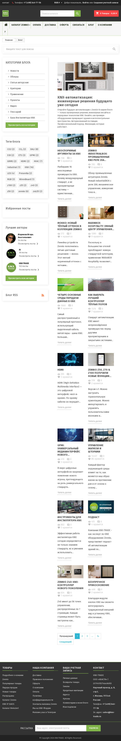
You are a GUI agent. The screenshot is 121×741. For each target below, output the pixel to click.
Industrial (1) (13, 167)
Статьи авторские (19, 82)
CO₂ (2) (22, 149)
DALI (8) (34, 149)
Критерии (15, 88)
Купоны (66, 698)
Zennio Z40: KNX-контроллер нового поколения (70, 585)
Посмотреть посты (28, 244)
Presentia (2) (25, 173)
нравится (65, 161)
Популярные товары (11, 683)
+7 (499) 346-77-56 (32, 3)
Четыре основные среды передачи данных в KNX (69, 298)
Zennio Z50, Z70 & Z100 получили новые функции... (99, 373)
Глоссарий (15, 112)
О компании (105, 25)
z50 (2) (10, 191)
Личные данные (70, 678)
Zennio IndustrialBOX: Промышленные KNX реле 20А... (98, 155)
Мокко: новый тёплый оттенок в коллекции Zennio (70, 226)
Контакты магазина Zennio (45, 704)
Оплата (37, 25)
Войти (86, 3)
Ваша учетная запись (72, 669)
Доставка (50, 25)
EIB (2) (10, 155)
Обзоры (14, 76)
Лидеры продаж (9, 687)
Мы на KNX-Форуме (42, 708)
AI (20, 249)
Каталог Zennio (20, 25)
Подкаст (93, 517)
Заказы (66, 686)
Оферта (64, 25)
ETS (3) (21, 155)
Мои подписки (69, 707)
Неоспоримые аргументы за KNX (69, 152)
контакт (5, 3)
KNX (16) (29, 167)
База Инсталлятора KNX (22, 117)
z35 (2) (23, 185)
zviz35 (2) (37, 191)
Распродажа (8, 696)
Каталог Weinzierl (10, 708)
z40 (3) (34, 185)
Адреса (66, 694)
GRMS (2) (11, 161)
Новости (14, 71)
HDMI (61, 369)
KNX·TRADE (24, 263)
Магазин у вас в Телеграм (44, 712)
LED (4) (10, 173)
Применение (16, 94)
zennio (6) (23, 191)
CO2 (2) (10, 149)
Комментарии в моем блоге (75, 703)
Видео (13, 106)
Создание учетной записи (106, 3)
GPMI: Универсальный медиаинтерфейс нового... (69, 450)
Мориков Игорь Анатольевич (25, 236)
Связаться (78, 25)
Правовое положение (43, 679)
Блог (91, 25)
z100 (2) (11, 185)
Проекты (15, 100)
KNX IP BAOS (8, 704)
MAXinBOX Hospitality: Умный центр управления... (101, 226)
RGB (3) (11, 179)
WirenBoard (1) (26, 179)
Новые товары (9, 691)
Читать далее (64, 198)
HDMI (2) (25, 161)
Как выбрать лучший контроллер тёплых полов (97, 299)
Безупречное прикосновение (98, 583)
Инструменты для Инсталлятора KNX (69, 519)
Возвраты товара (71, 682)
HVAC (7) (38, 161)
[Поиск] (60, 13)
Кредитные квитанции (73, 690)
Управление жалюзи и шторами (95, 448)
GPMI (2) (34, 155)
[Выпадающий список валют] (58, 2)
